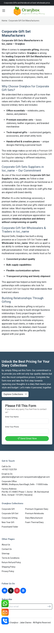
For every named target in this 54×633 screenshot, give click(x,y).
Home (4, 20)
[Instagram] (17, 590)
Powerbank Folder (10, 527)
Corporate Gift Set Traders (30, 239)
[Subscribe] (49, 606)
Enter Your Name (12, 417)
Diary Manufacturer (34, 518)
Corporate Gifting (9, 518)
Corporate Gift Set (10, 513)
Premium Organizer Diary (36, 509)
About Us (6, 545)
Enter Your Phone (12, 427)
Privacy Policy (8, 571)
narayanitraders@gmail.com (37, 477)
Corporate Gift (8, 509)
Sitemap (6, 553)
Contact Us (7, 549)
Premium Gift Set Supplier (16, 289)
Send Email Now (27, 438)
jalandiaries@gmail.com (13, 477)
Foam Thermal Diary (34, 522)
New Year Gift (8, 522)
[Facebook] (4, 590)
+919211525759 (9, 469)
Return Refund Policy (11, 562)
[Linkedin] (23, 590)
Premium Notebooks (34, 513)
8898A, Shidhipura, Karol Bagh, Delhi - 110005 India (25, 484)
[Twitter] (11, 590)
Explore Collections (15, 394)
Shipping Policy (8, 567)
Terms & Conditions (10, 558)
